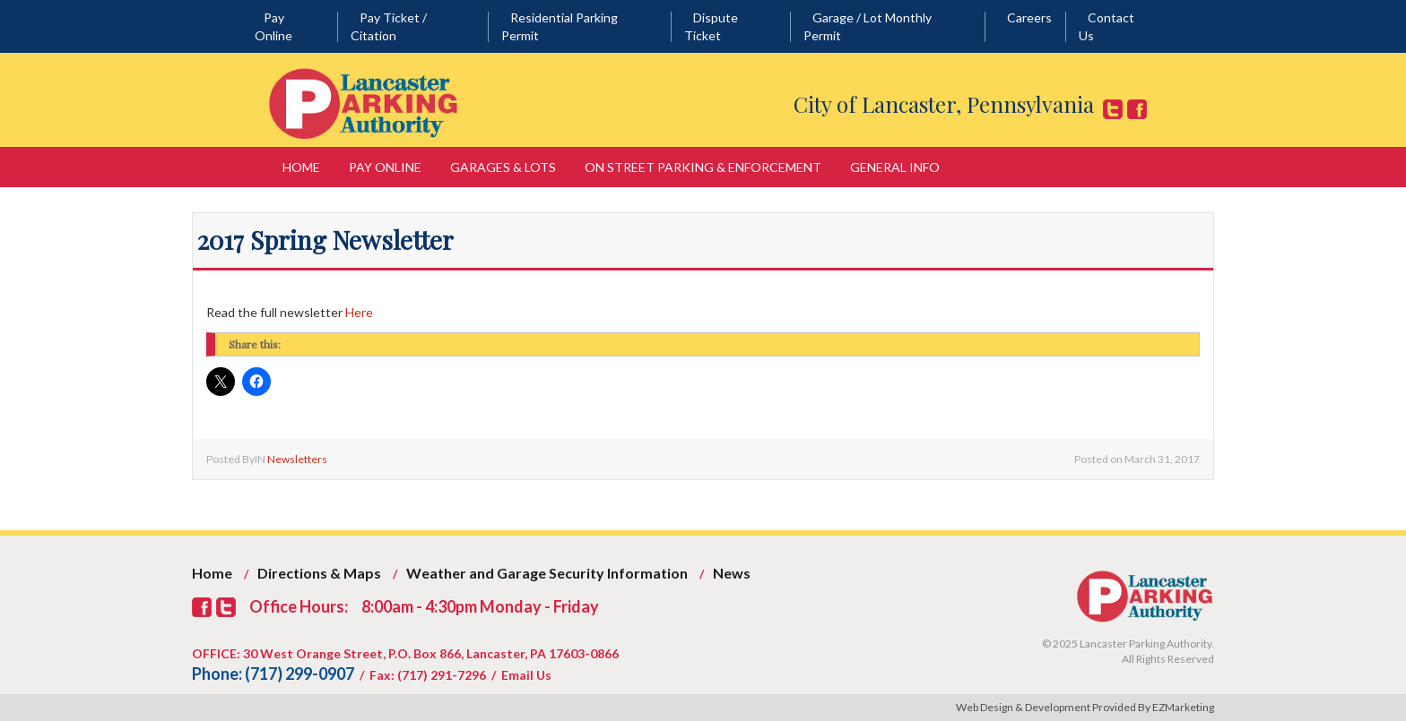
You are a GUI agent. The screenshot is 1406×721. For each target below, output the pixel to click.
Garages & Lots (503, 167)
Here (359, 312)
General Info (895, 167)
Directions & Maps (319, 572)
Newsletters (297, 459)
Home (301, 167)
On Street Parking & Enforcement (703, 167)
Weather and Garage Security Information (547, 572)
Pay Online (385, 167)
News (732, 572)
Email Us (526, 674)
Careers (1029, 17)
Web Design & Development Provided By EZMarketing (1085, 707)
